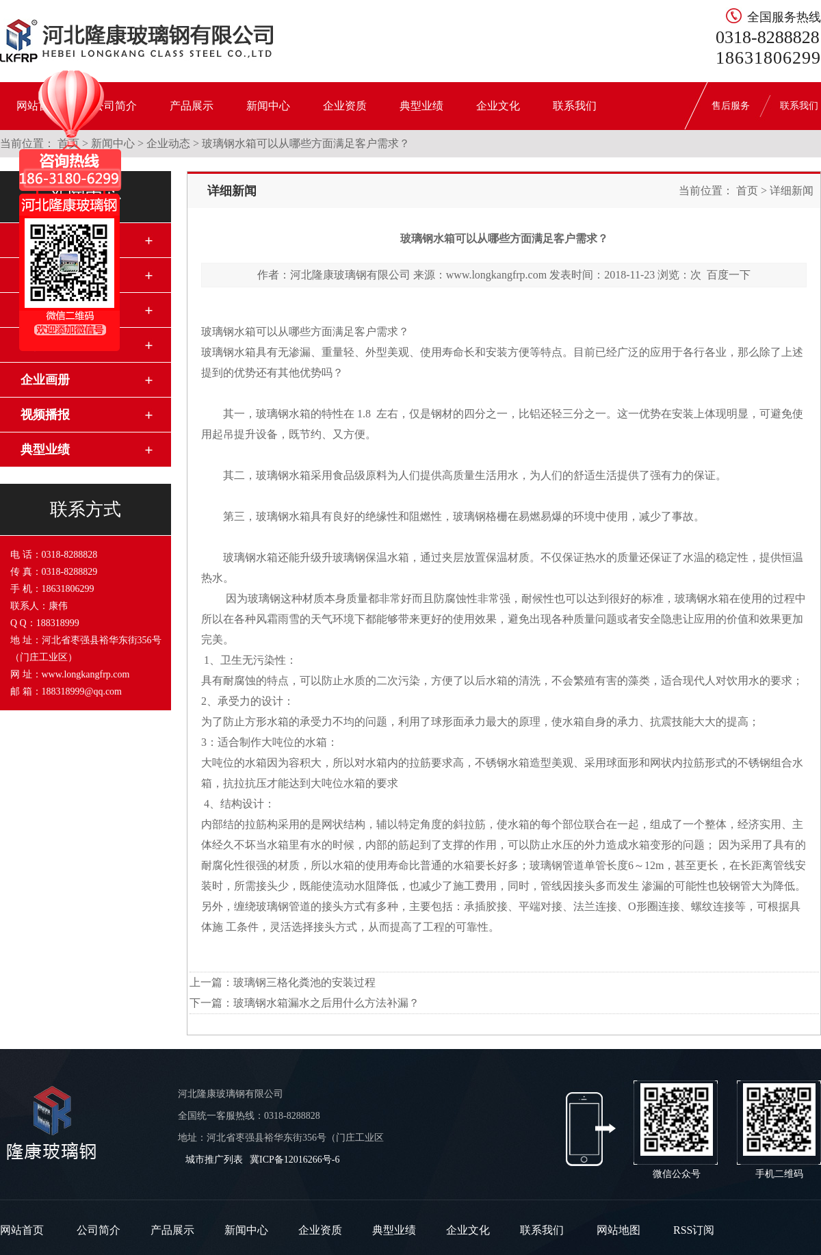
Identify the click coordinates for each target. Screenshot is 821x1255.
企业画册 (45, 380)
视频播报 (45, 415)
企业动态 (168, 143)
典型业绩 (421, 106)
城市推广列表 (214, 1159)
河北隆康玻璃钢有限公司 (350, 275)
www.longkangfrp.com (496, 275)
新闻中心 (268, 106)
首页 (747, 190)
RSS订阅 (693, 1230)
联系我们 (575, 106)
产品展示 (191, 106)
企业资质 (345, 106)
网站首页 (22, 1230)
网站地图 (618, 1230)
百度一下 (729, 275)
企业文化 (498, 106)
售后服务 (731, 106)
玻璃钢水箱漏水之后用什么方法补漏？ (326, 1003)
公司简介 (98, 1230)
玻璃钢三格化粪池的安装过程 (304, 982)
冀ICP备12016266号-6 (294, 1159)
